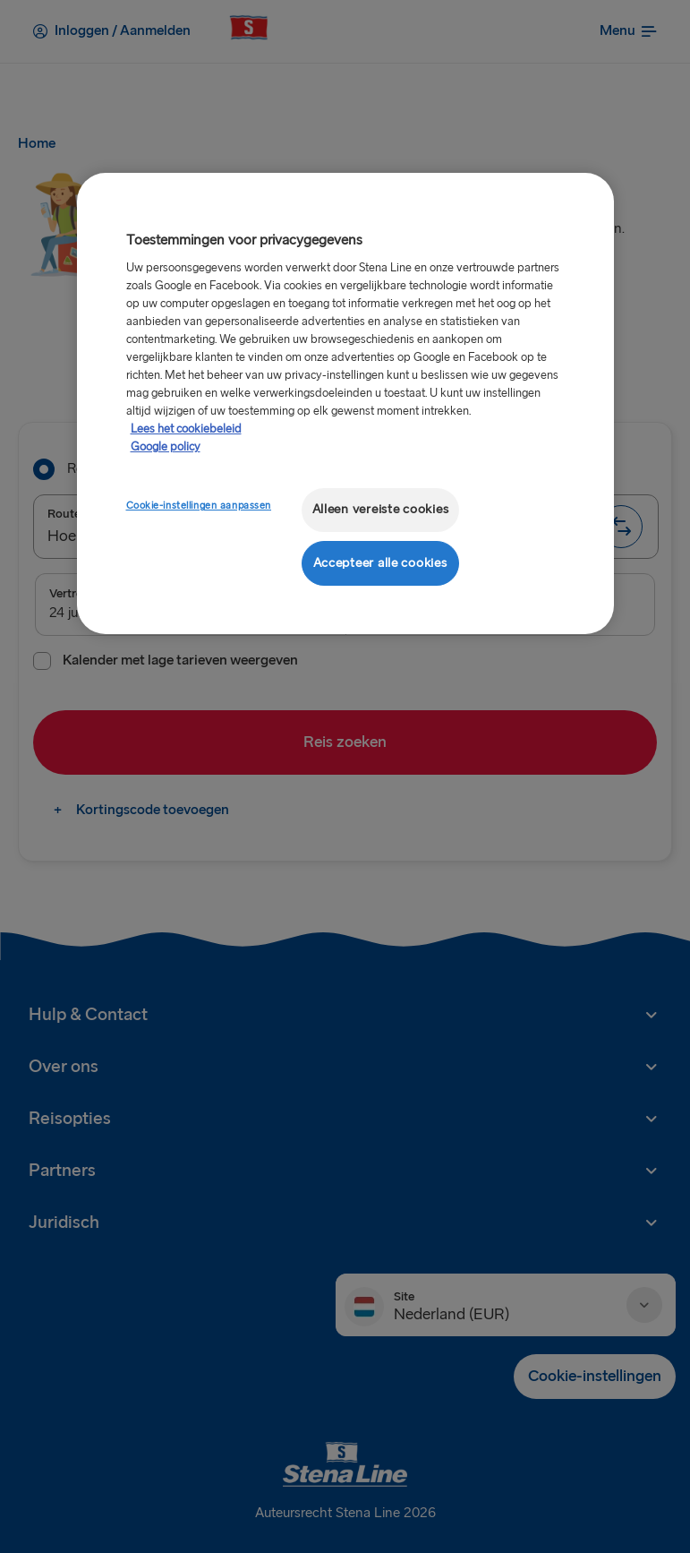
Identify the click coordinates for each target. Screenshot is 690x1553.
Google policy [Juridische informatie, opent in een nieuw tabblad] (165, 447)
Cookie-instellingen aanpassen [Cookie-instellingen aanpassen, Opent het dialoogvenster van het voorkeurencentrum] (199, 505)
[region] (345, 403)
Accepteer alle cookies (380, 563)
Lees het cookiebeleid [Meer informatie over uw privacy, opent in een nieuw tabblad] (186, 429)
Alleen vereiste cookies (380, 509)
